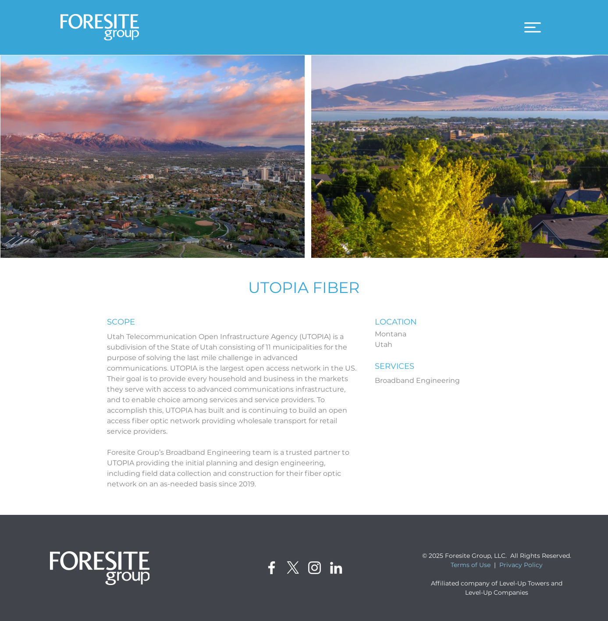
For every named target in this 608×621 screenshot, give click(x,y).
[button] (532, 27)
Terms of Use (471, 565)
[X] (293, 567)
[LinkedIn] (336, 567)
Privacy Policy (521, 565)
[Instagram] (314, 567)
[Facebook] (271, 567)
